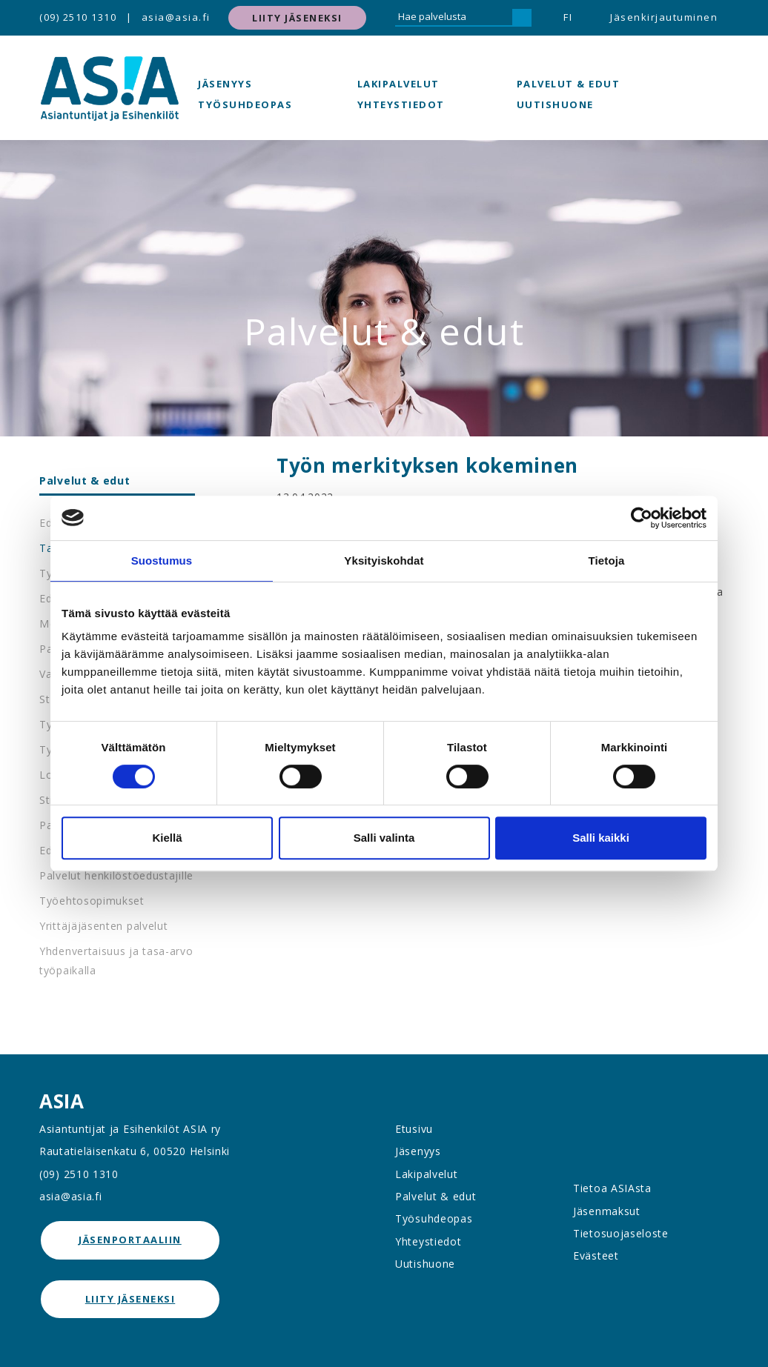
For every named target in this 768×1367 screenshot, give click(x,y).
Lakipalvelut (398, 83)
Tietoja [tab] (607, 560)
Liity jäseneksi (297, 17)
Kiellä (167, 837)
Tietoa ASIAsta (612, 1188)
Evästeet (596, 1255)
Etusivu (414, 1129)
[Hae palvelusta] (453, 18)
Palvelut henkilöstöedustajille (116, 875)
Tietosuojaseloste (621, 1233)
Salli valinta (384, 837)
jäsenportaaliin (130, 1239)
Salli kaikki (600, 837)
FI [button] (567, 17)
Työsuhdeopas (245, 104)
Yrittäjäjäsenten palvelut (103, 926)
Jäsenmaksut (606, 1211)
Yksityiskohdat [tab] (383, 560)
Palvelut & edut (568, 83)
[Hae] (522, 18)
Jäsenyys (225, 83)
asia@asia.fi (176, 17)
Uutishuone (555, 104)
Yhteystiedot (401, 104)
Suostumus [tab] (162, 560)
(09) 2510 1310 (77, 17)
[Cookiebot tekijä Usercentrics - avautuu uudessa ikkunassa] (641, 518)
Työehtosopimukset (92, 901)
